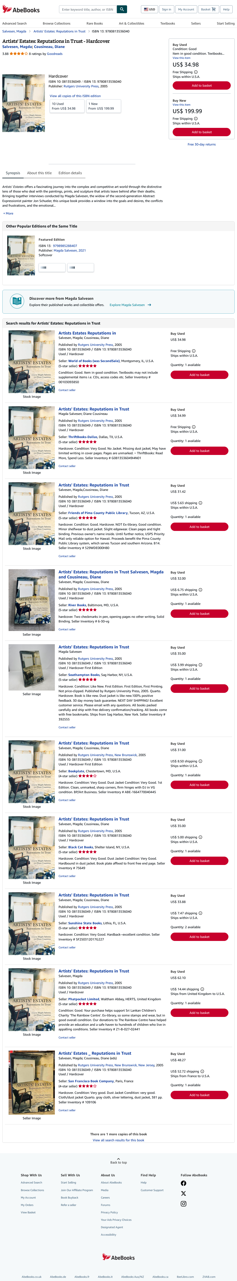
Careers (105, 1197)
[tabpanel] (83, 198)
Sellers (196, 23)
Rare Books (95, 23)
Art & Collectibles (131, 23)
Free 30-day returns (202, 144)
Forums (105, 1205)
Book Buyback (69, 1197)
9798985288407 (65, 246)
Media (104, 1190)
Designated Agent (112, 1227)
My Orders (27, 1205)
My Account (186, 9)
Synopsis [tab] (13, 172)
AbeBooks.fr (82, 1276)
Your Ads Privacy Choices (116, 1219)
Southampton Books (84, 675)
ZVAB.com (209, 1276)
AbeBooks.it (105, 1276)
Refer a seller (68, 1205)
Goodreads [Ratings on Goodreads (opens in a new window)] (54, 54)
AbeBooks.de (58, 1276)
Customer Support (152, 1190)
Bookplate (76, 771)
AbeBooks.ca (160, 1276)
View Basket (28, 1212)
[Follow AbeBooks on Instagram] (183, 1204)
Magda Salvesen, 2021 (70, 250)
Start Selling (226, 23)
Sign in (166, 9)
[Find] (122, 9)
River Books (77, 605)
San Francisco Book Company (91, 1081)
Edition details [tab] (70, 172)
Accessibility (108, 1234)
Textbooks (167, 23)
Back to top (118, 1162)
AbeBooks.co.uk (31, 1276)
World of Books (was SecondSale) (94, 361)
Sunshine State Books (85, 923)
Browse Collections (56, 23)
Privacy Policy (109, 1212)
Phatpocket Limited (83, 999)
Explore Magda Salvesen (131, 305)
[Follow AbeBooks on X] (183, 1194)
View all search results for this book (118, 1140)
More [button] (9, 213)
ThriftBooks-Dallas (82, 437)
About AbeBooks (111, 1182)
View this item (181, 58)
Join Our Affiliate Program (77, 1190)
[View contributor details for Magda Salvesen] (17, 46)
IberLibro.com (185, 1276)
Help (226, 9)
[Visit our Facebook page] (183, 1183)
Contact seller (67, 390)
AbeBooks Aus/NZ (132, 1276)
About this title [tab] (39, 172)
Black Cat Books (80, 847)
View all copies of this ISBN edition (75, 96)
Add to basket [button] (202, 85)
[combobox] (88, 9)
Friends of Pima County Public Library (98, 513)
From (67, 105)
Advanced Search (14, 23)
